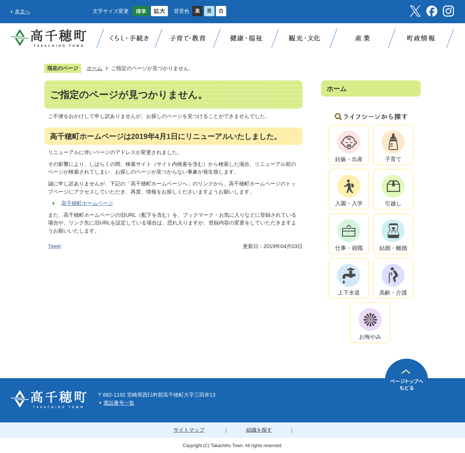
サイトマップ (188, 430)
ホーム (94, 68)
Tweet (54, 246)
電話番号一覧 (118, 403)
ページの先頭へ (406, 380)
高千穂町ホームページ (87, 203)
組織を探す (259, 430)
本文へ (22, 11)
